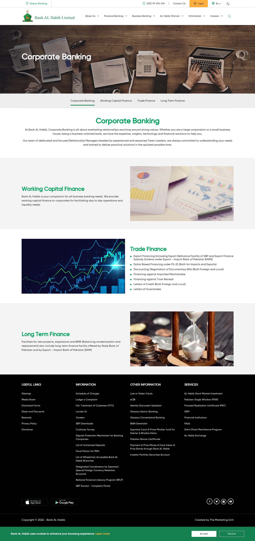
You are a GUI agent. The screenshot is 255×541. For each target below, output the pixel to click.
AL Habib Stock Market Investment (203, 393)
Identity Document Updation (146, 405)
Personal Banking (115, 16)
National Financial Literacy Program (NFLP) (99, 480)
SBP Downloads (84, 423)
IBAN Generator (138, 423)
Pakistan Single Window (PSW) (201, 399)
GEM (186, 411)
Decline (232, 534)
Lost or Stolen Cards (141, 393)
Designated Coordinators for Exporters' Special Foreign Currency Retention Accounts (97, 470)
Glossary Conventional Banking (147, 417)
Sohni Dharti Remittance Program (203, 429)
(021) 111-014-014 (154, 3)
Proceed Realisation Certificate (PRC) (205, 405)
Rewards (26, 417)
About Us (92, 16)
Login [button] (199, 3)
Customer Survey (85, 429)
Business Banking (143, 16)
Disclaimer (27, 429)
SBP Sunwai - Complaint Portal (93, 486)
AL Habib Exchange (195, 435)
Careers (216, 16)
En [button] (215, 3)
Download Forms (31, 405)
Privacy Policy (29, 423)
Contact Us (179, 3)
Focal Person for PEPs (87, 451)
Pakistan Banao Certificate (145, 439)
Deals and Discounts (33, 411)
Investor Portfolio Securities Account (150, 455)
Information (197, 16)
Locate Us (81, 411)
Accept (204, 534)
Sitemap (26, 393)
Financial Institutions (195, 417)
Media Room (28, 399)
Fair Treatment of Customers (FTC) (95, 405)
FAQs (187, 423)
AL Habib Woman (171, 16)
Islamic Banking (36, 3)
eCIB (132, 399)
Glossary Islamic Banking (144, 411)
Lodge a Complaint (86, 399)
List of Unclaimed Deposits (90, 445)
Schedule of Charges (87, 393)
